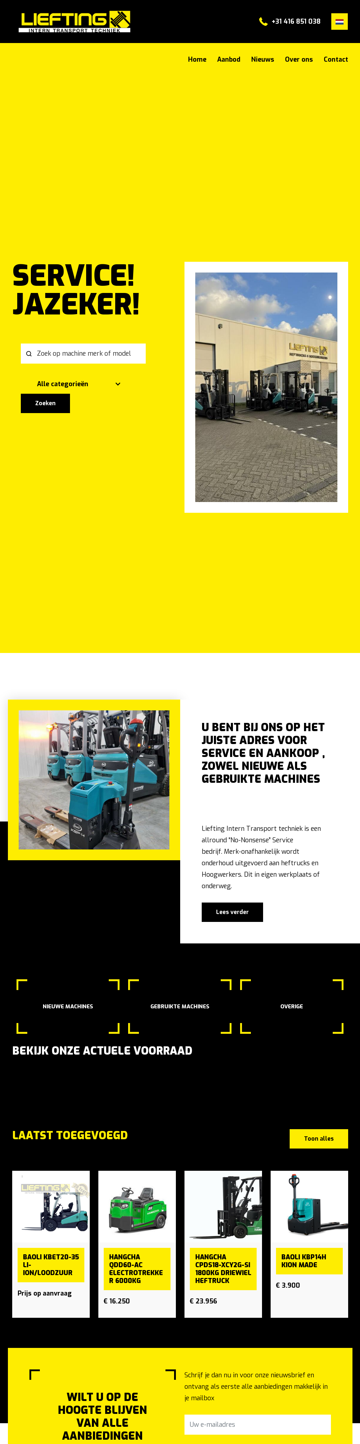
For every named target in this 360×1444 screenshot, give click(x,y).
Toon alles (319, 1138)
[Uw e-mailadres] (257, 1425)
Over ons (299, 59)
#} (65, 21)
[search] (94, 369)
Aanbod (228, 59)
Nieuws (262, 59)
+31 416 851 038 (296, 21)
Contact (336, 59)
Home (197, 59)
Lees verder (232, 912)
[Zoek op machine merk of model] (83, 354)
